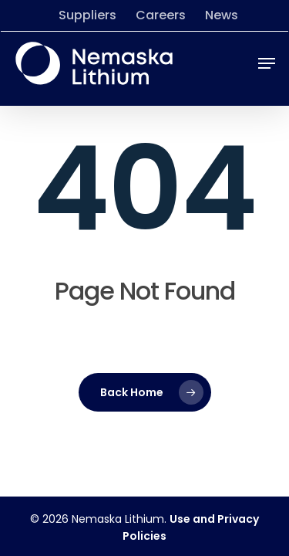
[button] (266, 63)
